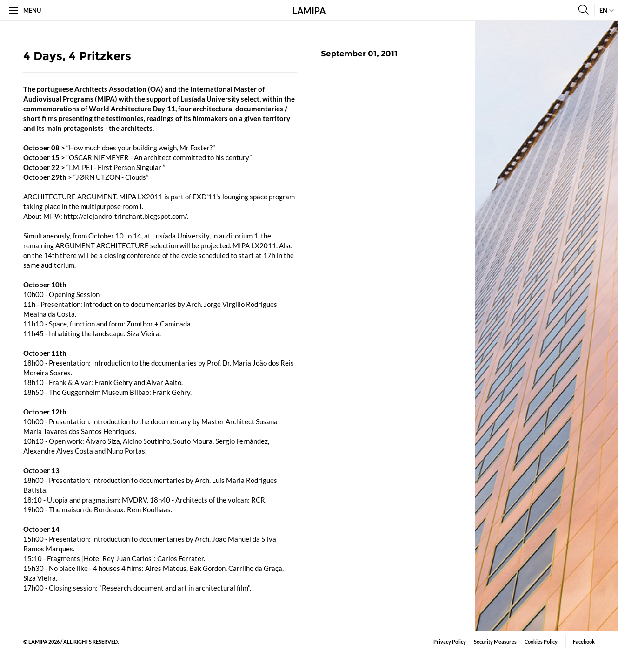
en (603, 10)
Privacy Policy (449, 641)
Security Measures (495, 641)
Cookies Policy (541, 641)
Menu (25, 10)
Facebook (584, 641)
